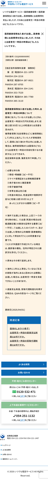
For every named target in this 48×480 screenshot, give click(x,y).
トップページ (6, 445)
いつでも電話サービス (24, 471)
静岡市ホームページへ (10, 459)
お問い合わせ (24, 372)
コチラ (22, 396)
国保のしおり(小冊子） (20, 328)
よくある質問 (24, 364)
